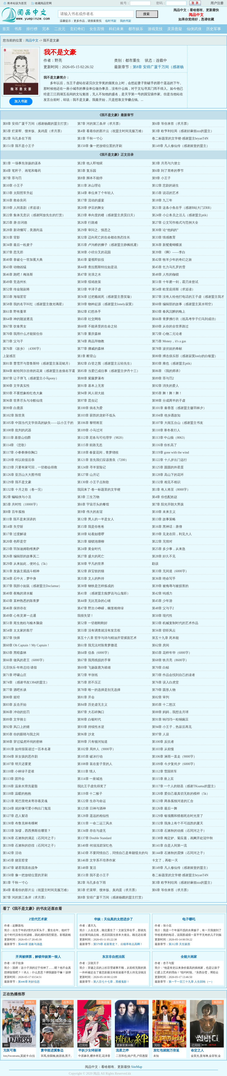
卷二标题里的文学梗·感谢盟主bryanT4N (180, 138)
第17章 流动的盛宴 (90, 200)
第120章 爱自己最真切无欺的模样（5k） (181, 793)
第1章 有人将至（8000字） (171, 489)
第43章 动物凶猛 (14, 267)
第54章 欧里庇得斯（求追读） (173, 289)
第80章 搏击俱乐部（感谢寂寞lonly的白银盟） (185, 356)
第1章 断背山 (86, 356)
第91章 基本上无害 (90, 385)
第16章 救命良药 (14, 200)
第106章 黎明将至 (90, 423)
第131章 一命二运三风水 (94, 823)
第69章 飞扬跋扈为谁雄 (94, 667)
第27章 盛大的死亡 (90, 556)
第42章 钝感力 (162, 593)
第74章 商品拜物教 (90, 341)
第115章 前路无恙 (89, 445)
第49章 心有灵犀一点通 (19, 615)
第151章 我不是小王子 (19, 146)
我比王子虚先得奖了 (92, 786)
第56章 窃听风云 (164, 630)
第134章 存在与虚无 (91, 830)
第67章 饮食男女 (14, 326)
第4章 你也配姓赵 (164, 497)
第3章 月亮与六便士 (166, 163)
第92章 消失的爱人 (165, 385)
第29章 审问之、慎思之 (94, 230)
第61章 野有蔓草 (14, 311)
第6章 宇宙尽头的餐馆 (93, 504)
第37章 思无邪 (13, 252)
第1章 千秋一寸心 (90, 138)
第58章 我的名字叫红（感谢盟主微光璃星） (34, 304)
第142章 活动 (12, 853)
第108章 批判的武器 (17, 430)
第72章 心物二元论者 (167, 334)
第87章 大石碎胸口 (90, 712)
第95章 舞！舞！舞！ (167, 393)
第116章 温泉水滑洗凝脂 (20, 786)
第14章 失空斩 (13, 526)
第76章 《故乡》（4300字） (23, 348)
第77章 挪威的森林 (90, 348)
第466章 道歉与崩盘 (30, 944)
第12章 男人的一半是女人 (95, 519)
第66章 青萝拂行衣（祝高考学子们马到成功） (185, 319)
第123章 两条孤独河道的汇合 (172, 801)
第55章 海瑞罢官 (14, 296)
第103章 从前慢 (163, 749)
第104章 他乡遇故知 (166, 415)
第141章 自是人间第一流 (169, 845)
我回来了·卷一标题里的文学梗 (98, 489)
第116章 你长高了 (164, 445)
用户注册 (217, 3)
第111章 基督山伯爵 (17, 437)
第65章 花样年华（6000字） (172, 652)
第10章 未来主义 (164, 512)
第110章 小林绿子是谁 (18, 771)
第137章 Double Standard (94, 838)
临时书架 (110, 20)
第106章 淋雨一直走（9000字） (174, 756)
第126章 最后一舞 (164, 808)
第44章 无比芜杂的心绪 (94, 601)
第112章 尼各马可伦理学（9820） (101, 437)
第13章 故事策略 (164, 519)
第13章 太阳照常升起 (18, 193)
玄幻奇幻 (77, 29)
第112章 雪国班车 (164, 771)
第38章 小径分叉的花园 (94, 252)
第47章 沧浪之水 (89, 274)
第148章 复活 (86, 868)
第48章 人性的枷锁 (165, 274)
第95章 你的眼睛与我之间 (21, 734)
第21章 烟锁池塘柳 (90, 541)
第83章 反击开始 (14, 704)
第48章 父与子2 (163, 608)
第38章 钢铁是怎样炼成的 (95, 586)
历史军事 (213, 29)
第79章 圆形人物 (164, 690)
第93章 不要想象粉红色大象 (23, 393)
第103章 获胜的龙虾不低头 (96, 415)
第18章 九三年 (162, 200)
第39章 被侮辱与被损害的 (170, 586)
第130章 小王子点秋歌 (93, 482)
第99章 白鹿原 (13, 408)
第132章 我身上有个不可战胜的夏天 (177, 823)
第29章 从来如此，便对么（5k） (26, 563)
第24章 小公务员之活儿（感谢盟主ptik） (181, 215)
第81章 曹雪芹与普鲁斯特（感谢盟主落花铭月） (37, 363)
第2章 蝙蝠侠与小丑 (17, 497)
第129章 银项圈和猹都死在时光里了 (177, 816)
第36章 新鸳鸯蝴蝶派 (167, 245)
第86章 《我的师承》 (167, 371)
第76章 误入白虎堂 (165, 682)
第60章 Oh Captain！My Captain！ (26, 645)
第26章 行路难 (87, 222)
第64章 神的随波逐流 (18, 319)
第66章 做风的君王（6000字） (24, 660)
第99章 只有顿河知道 (92, 741)
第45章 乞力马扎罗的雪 (168, 267)
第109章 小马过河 (90, 430)
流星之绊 (122, 1050)
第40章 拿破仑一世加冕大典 (23, 259)
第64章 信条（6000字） (94, 652)
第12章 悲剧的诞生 (165, 185)
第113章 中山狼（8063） (169, 437)
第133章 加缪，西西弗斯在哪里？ (27, 830)
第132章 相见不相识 (166, 482)
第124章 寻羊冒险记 (91, 467)
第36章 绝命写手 (164, 578)
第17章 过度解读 (14, 534)
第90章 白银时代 (89, 719)
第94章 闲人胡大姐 (90, 393)
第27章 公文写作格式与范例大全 (175, 222)
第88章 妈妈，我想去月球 (170, 712)
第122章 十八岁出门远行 (169, 460)
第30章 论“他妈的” (165, 230)
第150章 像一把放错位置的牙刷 (99, 146)
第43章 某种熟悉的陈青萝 (21, 601)
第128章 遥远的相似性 (93, 816)
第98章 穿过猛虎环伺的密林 (23, 741)
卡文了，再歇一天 (165, 860)
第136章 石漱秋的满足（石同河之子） (30, 838)
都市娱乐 (135, 29)
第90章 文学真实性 (16, 385)
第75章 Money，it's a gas (169, 341)
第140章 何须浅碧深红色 (94, 845)
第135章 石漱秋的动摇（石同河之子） (179, 830)
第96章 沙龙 (86, 734)
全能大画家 (189, 957)
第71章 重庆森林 (89, 334)
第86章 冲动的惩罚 (16, 712)
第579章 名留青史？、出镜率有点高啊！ (118, 944)
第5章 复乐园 (86, 170)
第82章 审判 (160, 697)
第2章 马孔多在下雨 (17, 138)
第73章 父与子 (13, 341)
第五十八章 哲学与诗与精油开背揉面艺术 (107, 638)
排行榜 (32, 29)
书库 (18, 29)
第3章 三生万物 (88, 497)
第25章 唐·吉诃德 (15, 222)
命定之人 (197, 1050)
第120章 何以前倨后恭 (19, 460)
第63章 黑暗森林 (14, 652)
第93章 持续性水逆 (90, 727)
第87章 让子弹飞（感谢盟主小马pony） (31, 378)
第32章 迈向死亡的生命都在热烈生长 (103, 237)
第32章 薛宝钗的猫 (90, 571)
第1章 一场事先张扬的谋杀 (22, 163)
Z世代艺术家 (38, 919)
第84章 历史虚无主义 (92, 704)
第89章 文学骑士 (14, 719)
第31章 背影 (11, 237)
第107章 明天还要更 (17, 764)
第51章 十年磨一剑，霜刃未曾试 (175, 282)
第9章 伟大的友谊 (90, 512)
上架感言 (9, 356)
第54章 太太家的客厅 (18, 630)
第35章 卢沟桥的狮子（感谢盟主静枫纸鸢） (108, 245)
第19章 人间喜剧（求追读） (23, 207)
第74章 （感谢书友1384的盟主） (26, 682)
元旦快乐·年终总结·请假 (20, 667)
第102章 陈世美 (14, 415)
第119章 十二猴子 (89, 793)
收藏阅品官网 (43, 3)
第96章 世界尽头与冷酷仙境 (23, 400)
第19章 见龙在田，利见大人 (172, 534)
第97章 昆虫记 (87, 400)
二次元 (59, 29)
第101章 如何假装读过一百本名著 (27, 749)
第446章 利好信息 (29, 981)
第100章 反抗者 (163, 741)
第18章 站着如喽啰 (90, 534)
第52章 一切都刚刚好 (92, 623)
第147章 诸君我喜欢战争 (20, 868)
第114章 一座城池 (89, 779)
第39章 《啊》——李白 (168, 252)
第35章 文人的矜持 (90, 578)
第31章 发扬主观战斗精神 (21, 571)
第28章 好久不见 (164, 556)
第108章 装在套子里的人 (94, 764)
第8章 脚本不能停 (90, 178)
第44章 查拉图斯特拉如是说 (97, 267)
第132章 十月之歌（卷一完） (23, 489)
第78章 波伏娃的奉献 (167, 348)
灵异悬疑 (174, 29)
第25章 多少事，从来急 (168, 549)
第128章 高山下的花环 (168, 474)
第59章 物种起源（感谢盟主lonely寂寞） (106, 304)
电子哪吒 (188, 919)
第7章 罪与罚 (12, 178)
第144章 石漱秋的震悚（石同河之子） (179, 853)
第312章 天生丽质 (179, 944)
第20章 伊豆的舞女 (90, 207)
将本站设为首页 (17, 3)
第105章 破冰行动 (90, 756)
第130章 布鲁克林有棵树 (20, 823)
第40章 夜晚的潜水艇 (18, 593)
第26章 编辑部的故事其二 (21, 556)
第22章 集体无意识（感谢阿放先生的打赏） (34, 215)
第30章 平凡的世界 (90, 563)
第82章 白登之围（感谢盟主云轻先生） (105, 363)
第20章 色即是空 (14, 541)
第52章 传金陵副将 (16, 289)
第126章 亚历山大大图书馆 (22, 474)
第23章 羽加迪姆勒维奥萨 (21, 549)
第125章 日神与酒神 (91, 808)
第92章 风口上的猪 (16, 727)
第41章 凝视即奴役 (90, 259)
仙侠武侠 (194, 29)
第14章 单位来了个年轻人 (95, 193)
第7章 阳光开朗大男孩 (168, 504)
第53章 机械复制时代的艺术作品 (175, 623)
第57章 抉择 (11, 638)
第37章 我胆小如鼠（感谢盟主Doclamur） (32, 586)
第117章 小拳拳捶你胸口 (20, 452)
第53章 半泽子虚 (89, 289)
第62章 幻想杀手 (89, 311)
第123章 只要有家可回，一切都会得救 (30, 467)
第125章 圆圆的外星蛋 (168, 467)
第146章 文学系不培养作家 (96, 860)
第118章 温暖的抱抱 (17, 793)
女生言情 (96, 29)
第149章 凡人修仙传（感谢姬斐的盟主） (181, 146)
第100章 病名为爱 (90, 408)
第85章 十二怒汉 (164, 704)
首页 (6, 29)
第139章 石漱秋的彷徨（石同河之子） (30, 845)
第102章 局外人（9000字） (96, 749)
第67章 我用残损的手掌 (94, 660)
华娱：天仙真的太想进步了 (113, 919)
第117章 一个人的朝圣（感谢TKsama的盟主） (184, 786)
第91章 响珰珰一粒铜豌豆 (170, 719)
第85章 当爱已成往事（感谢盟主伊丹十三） (108, 371)
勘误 (155, 563)
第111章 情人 (86, 771)
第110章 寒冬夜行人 (166, 430)
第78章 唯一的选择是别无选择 (98, 690)
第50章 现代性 (162, 615)
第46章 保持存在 (14, 608)
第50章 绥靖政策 (89, 282)
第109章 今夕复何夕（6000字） (174, 764)
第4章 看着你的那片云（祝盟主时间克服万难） (111, 131)
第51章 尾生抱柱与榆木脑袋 (23, 623)
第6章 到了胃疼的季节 (168, 170)
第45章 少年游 (162, 601)
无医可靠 (9, 1050)
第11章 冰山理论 (89, 185)
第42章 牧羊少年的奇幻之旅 (172, 259)
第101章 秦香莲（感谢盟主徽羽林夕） (179, 408)
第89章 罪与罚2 (163, 378)
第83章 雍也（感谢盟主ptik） (172, 363)
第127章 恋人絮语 (15, 816)
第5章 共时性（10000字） (21, 504)
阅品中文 (25, 15)
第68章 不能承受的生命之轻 (97, 326)
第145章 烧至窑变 (15, 860)
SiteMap (136, 1067)
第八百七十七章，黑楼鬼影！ (111, 981)
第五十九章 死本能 (165, 638)
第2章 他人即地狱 (90, 163)
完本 (46, 29)
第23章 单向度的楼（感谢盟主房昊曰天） (107, 215)
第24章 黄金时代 (89, 549)
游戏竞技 (155, 29)
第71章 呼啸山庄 (14, 675)
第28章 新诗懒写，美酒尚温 (23, 230)
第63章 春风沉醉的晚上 (168, 311)
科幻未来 (116, 29)
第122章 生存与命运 (91, 801)
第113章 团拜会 (14, 779)
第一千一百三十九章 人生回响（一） (191, 981)
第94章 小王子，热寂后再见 (172, 727)
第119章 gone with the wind (170, 452)
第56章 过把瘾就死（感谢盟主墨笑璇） (105, 296)
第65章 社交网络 (89, 319)
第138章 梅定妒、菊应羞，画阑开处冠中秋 (182, 838)
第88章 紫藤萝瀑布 (90, 378)
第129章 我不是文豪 (17, 482)
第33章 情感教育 (164, 237)
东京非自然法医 (113, 957)
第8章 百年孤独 (14, 512)
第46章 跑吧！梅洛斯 (18, 274)
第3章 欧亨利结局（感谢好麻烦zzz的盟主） (183, 131)
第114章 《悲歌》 (15, 445)
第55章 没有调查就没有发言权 (98, 630)
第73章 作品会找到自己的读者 (173, 675)
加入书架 (20, 101)
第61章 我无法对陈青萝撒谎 (97, 645)
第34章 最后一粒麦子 (18, 245)
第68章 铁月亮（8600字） (170, 660)
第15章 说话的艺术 (165, 193)
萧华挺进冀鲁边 (52, 1050)
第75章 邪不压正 (89, 682)
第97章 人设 (160, 734)
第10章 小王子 (13, 185)
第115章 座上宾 (163, 779)
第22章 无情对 (162, 541)
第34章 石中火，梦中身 (19, 578)
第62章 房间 (160, 645)
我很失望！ (85, 615)
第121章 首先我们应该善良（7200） (103, 460)
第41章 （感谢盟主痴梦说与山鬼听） (103, 593)
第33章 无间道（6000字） (170, 571)
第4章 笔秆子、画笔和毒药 (22, 170)
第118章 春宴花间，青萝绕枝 (98, 452)
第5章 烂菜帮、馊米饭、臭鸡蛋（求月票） (33, 131)
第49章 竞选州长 (14, 282)
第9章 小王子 (161, 178)
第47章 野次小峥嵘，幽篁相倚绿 (100, 608)
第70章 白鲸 (160, 667)
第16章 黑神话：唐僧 (167, 526)
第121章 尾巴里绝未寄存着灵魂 (25, 801)
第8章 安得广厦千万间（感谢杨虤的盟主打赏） (36, 123)
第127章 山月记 (88, 474)
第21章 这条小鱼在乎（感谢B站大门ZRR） (182, 207)
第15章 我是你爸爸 (90, 526)
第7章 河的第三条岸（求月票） (99, 123)
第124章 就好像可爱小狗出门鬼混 (27, 808)
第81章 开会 (86, 697)
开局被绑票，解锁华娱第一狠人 (38, 957)
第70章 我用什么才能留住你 (23, 334)
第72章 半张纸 (87, 675)
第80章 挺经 (11, 697)
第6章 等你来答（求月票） (171, 123)
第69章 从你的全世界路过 (170, 326)
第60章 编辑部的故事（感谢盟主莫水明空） (183, 304)
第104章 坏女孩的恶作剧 (20, 756)
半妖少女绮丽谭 (89, 1050)
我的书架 (125, 20)
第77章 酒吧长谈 (14, 690)
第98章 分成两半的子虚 (168, 400)
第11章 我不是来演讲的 (19, 519)
